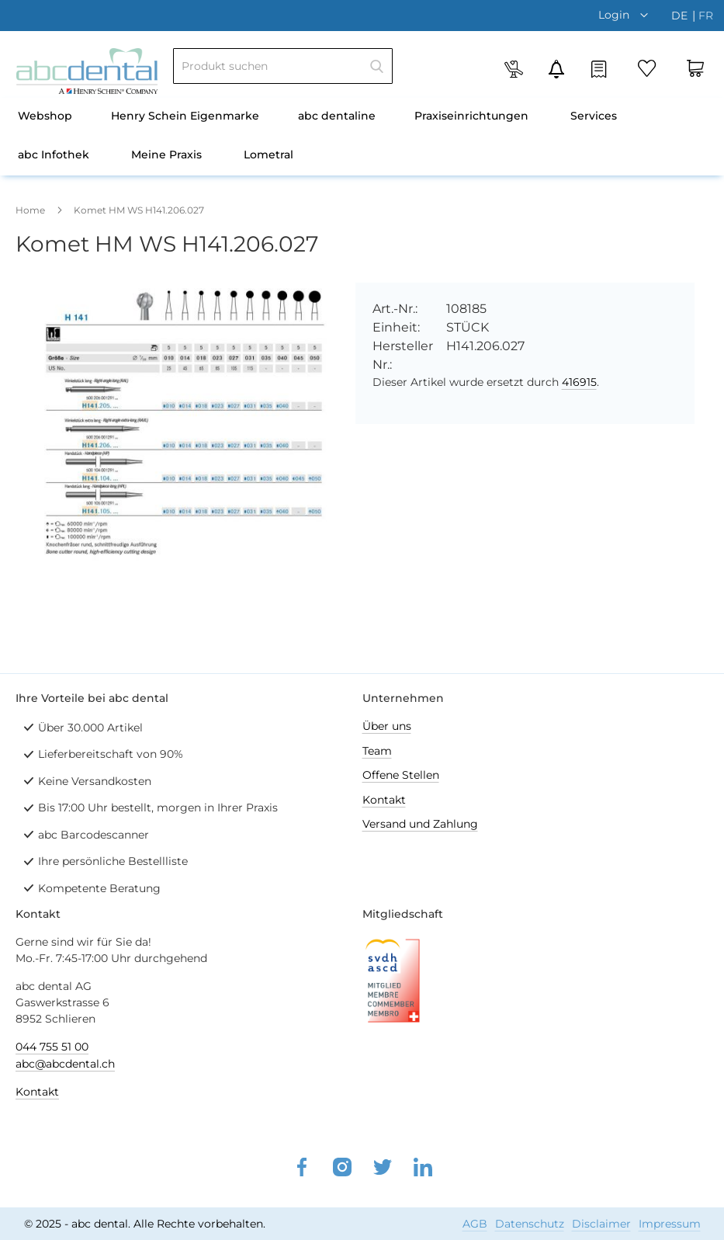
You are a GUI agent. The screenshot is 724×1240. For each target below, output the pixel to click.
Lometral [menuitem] (268, 155)
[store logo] (87, 71)
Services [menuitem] (593, 116)
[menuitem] (45, 117)
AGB (474, 1224)
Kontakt (384, 800)
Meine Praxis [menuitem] (166, 155)
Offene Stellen (400, 775)
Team (377, 751)
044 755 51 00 (52, 1047)
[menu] (362, 136)
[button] (627, 15)
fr (705, 16)
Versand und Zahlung (420, 824)
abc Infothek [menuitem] (53, 155)
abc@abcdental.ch (65, 1064)
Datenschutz (529, 1224)
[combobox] (283, 66)
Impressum (670, 1224)
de (681, 16)
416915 (579, 382)
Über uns (386, 726)
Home (30, 210)
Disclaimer (601, 1224)
